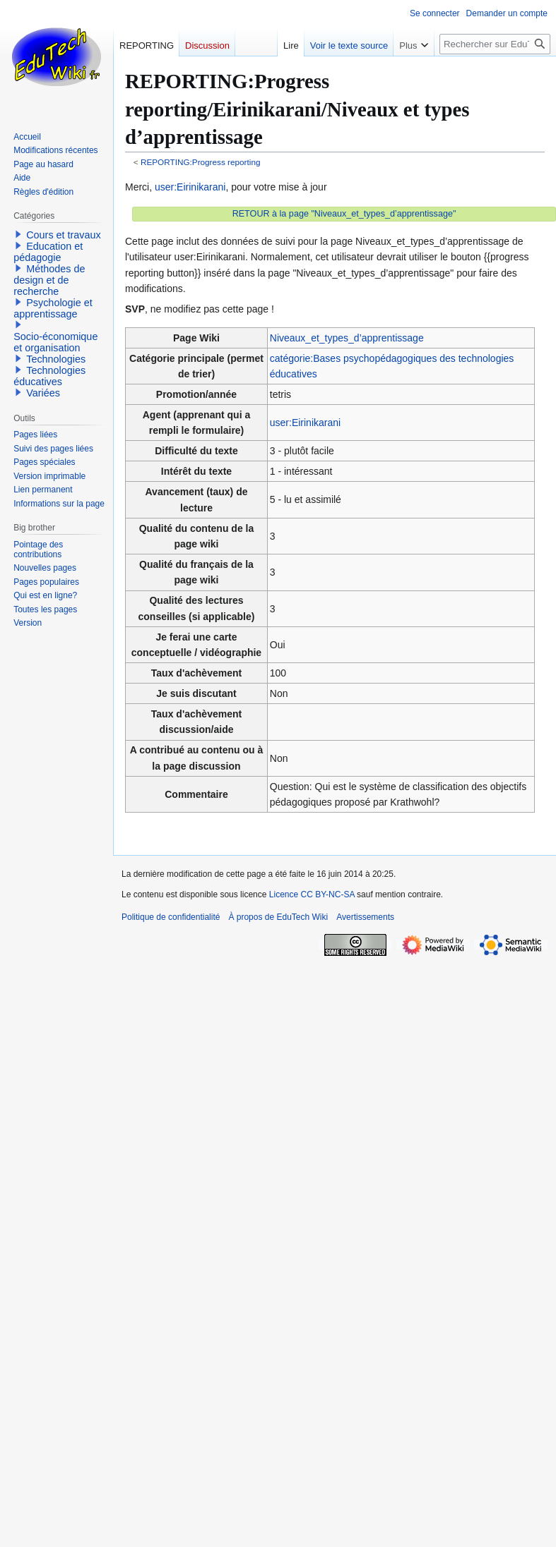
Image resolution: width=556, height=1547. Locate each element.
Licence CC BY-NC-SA (312, 894)
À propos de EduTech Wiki (278, 917)
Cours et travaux (63, 235)
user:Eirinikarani (190, 187)
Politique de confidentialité (171, 917)
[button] (18, 234)
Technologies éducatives (49, 376)
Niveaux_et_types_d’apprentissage (347, 338)
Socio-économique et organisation (55, 342)
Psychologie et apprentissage (53, 308)
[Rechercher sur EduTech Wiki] (494, 44)
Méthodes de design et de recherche (49, 280)
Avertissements (365, 917)
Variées (43, 393)
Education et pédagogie (48, 252)
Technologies (55, 359)
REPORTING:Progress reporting (201, 161)
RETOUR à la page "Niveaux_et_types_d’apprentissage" (344, 214)
